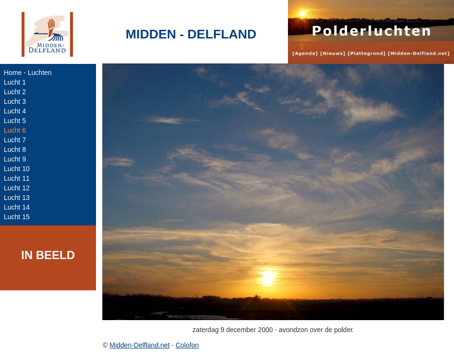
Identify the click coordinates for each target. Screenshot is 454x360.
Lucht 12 (17, 188)
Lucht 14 (17, 207)
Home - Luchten (28, 72)
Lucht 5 (15, 120)
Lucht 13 (17, 197)
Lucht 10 (17, 169)
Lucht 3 (15, 101)
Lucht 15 (17, 217)
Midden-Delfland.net (139, 345)
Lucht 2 (15, 92)
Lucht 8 (15, 149)
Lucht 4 (15, 111)
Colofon (187, 345)
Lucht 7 (15, 140)
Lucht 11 (17, 178)
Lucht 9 (15, 159)
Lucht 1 (15, 82)
